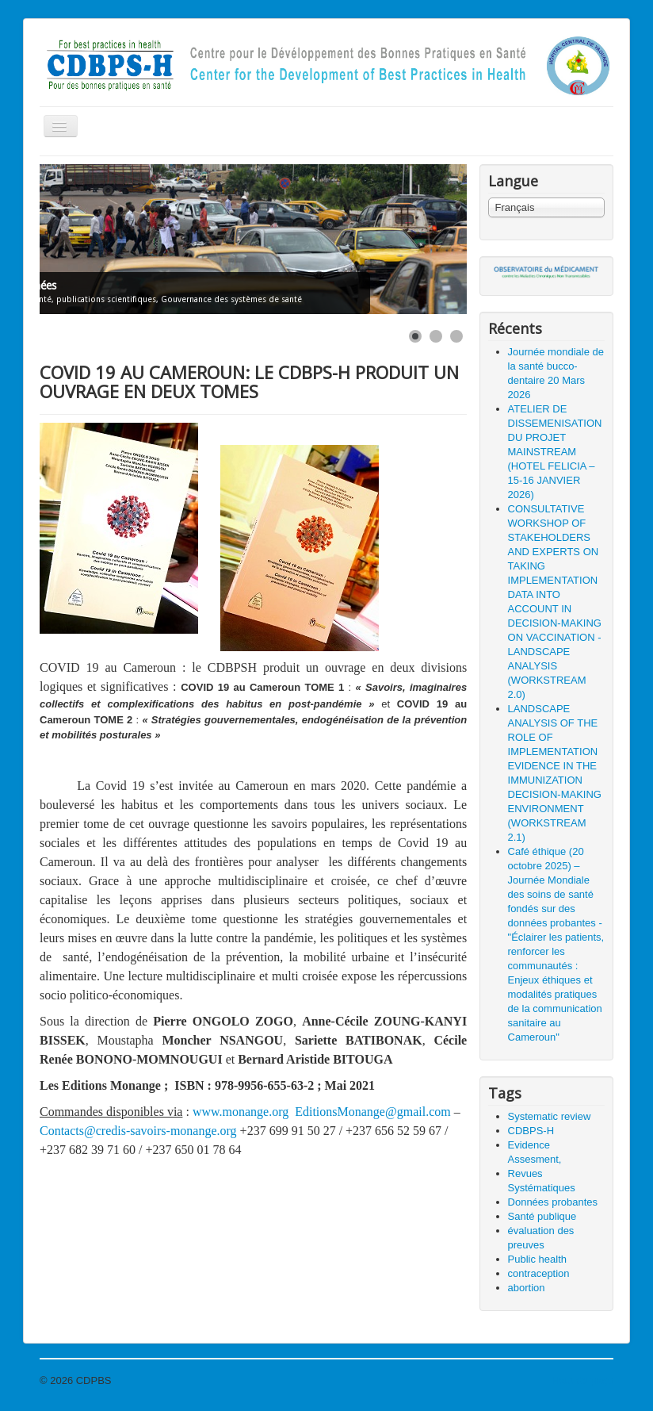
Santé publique (542, 1216)
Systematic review (549, 1116)
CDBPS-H (531, 1131)
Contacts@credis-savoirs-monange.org (138, 1130)
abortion (526, 1288)
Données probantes (553, 1202)
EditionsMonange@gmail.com (372, 1111)
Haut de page (582, 1380)
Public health (537, 1259)
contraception (539, 1273)
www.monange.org (240, 1111)
